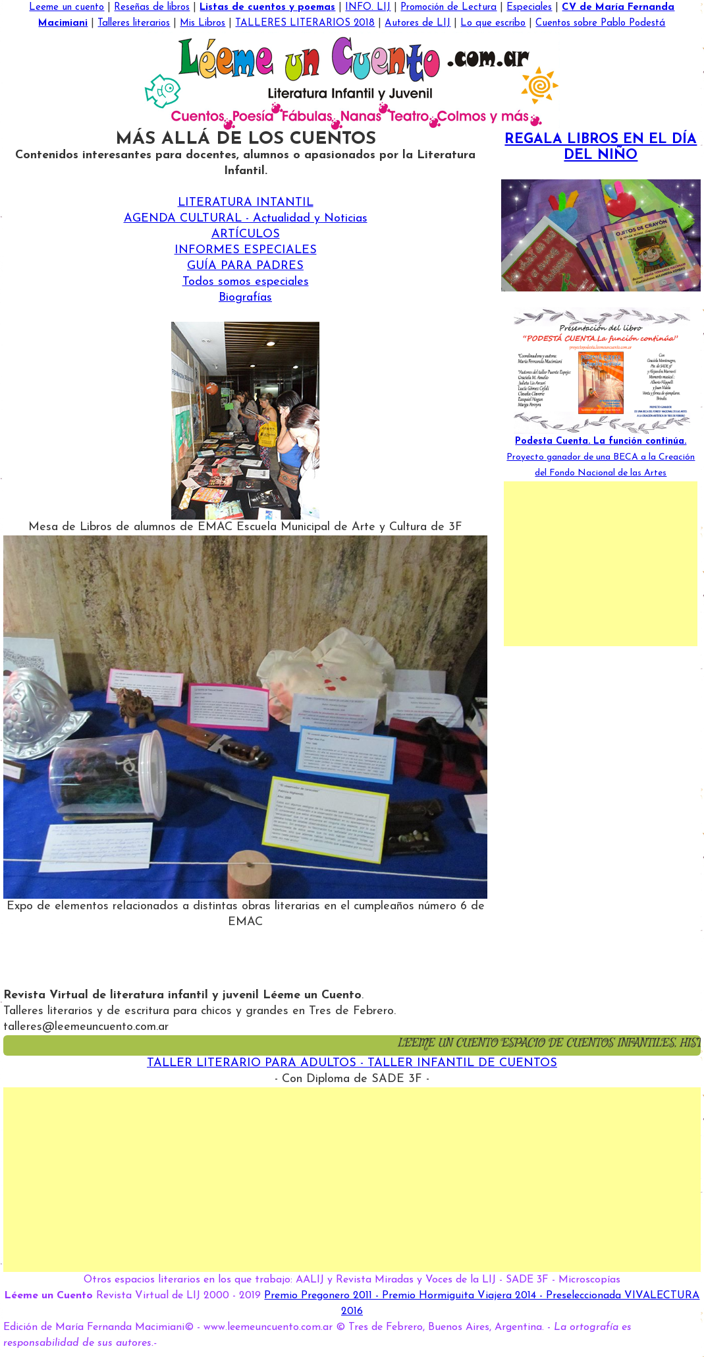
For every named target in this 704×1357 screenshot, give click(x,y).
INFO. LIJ (368, 8)
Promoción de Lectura (448, 8)
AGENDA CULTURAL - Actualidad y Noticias (245, 218)
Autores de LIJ (417, 23)
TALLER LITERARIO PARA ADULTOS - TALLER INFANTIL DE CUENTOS (352, 1063)
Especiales (529, 8)
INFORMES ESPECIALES (246, 250)
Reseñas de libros (152, 8)
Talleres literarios (133, 23)
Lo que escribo (493, 23)
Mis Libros (202, 23)
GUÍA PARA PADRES (245, 266)
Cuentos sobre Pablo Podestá (600, 23)
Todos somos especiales (245, 282)
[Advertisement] (600, 563)
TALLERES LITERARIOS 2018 (305, 23)
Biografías (245, 297)
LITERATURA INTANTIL (245, 202)
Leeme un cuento (66, 8)
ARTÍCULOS (245, 234)
